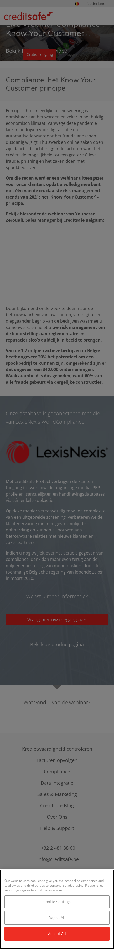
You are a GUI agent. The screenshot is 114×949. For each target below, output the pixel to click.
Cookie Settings (57, 901)
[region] (57, 909)
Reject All (57, 917)
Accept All (57, 933)
